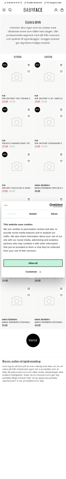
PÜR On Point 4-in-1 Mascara (50, 98)
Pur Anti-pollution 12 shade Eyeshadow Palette (27, 188)
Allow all (33, 263)
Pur (4, 95)
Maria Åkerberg (42, 185)
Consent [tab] (11, 214)
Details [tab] (33, 214)
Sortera (48, 56)
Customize (33, 271)
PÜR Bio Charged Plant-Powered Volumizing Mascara (30, 143)
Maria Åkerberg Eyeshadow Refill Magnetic (25, 322)
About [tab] (54, 214)
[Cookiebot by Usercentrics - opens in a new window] (49, 205)
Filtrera (18, 56)
